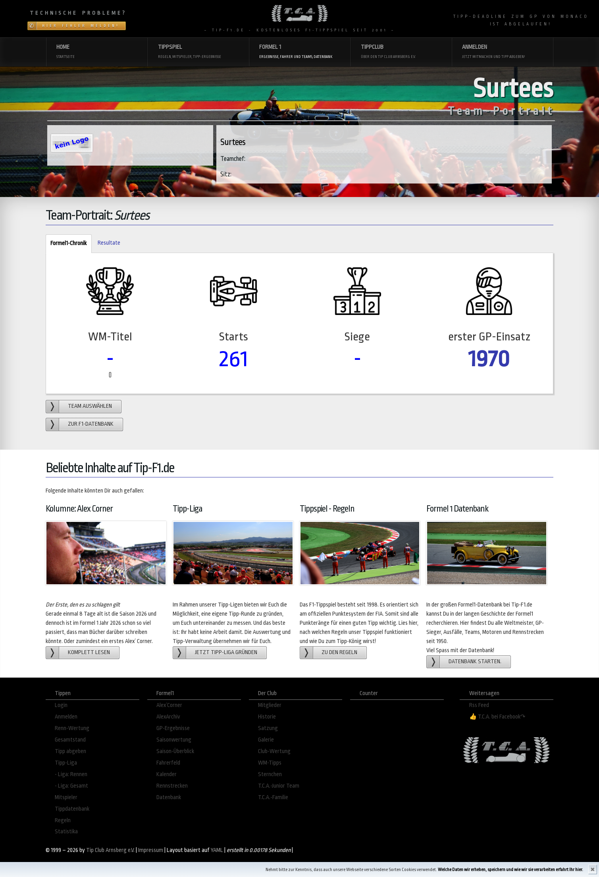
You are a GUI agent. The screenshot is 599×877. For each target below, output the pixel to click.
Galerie (266, 739)
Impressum (150, 850)
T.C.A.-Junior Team (278, 785)
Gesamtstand (70, 739)
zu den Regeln (339, 652)
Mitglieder (269, 705)
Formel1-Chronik (66, 243)
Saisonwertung (173, 739)
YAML (217, 850)
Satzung (268, 728)
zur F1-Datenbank (91, 424)
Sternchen (270, 774)
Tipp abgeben (70, 751)
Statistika (66, 831)
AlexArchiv (168, 716)
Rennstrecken (172, 785)
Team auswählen (90, 406)
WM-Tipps (269, 762)
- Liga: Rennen (71, 774)
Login (61, 705)
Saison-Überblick (175, 751)
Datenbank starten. (475, 661)
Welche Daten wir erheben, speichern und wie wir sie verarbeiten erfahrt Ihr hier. (510, 869)
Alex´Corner (169, 705)
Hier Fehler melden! (80, 26)
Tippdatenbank (72, 809)
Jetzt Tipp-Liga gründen (226, 652)
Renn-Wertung (72, 728)
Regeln (63, 820)
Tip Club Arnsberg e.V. (110, 850)
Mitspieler (66, 797)
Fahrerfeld (168, 762)
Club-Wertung (274, 751)
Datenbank (168, 797)
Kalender (166, 774)
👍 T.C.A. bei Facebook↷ (497, 716)
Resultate (109, 243)
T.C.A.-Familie (273, 797)
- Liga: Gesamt (71, 785)
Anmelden (66, 716)
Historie (267, 716)
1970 (489, 359)
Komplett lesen (89, 652)
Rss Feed (479, 705)
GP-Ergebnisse (173, 728)
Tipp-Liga (66, 762)
